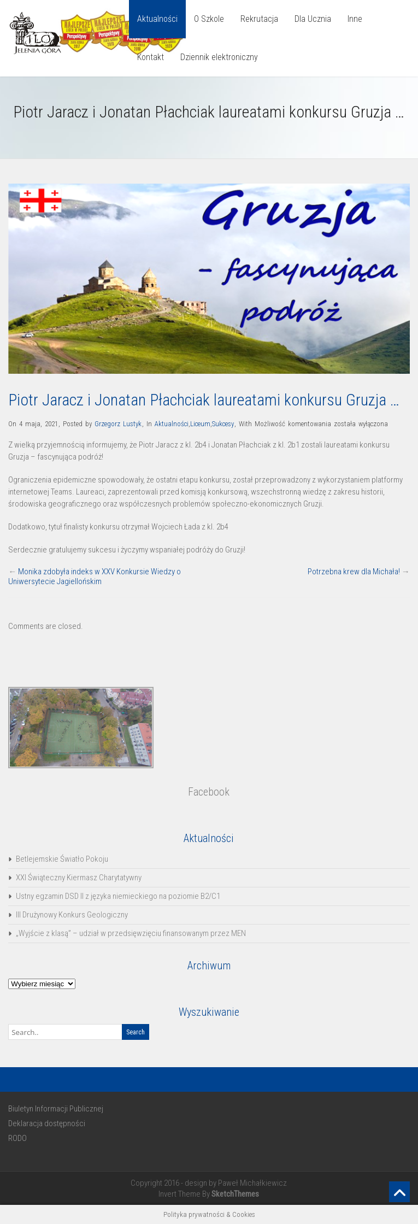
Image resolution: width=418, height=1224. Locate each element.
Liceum (200, 424)
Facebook (208, 791)
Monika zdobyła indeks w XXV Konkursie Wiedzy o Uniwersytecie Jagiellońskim (94, 576)
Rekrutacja (259, 19)
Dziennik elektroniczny (219, 57)
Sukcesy (223, 424)
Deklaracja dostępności (46, 1123)
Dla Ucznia (313, 19)
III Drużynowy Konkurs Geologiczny (72, 915)
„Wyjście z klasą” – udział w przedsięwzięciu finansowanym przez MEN (131, 933)
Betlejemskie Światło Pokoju (62, 859)
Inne (355, 19)
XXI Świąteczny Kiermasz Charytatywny (79, 877)
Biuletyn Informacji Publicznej (55, 1109)
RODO (17, 1138)
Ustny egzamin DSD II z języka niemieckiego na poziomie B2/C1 (118, 896)
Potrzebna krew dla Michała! (354, 571)
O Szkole (209, 19)
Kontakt (150, 57)
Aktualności (157, 19)
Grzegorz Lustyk (118, 424)
